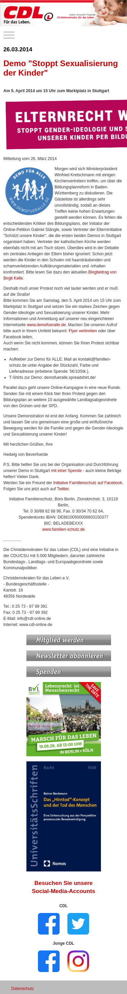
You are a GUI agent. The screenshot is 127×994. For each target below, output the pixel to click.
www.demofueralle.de (46, 324)
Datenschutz (22, 988)
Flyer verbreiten (83, 331)
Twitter (63, 489)
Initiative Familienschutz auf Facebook (87, 482)
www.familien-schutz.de (63, 529)
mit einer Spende (66, 470)
